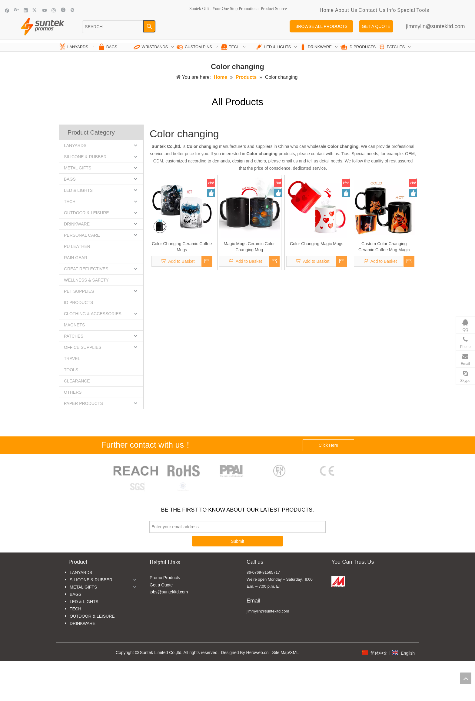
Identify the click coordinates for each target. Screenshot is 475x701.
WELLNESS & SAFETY (86, 280)
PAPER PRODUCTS (83, 403)
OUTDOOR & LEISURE (86, 212)
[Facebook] (7, 10)
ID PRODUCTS (78, 302)
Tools (423, 10)
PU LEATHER (77, 246)
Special (406, 10)
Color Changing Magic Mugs (317, 243)
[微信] (72, 10)
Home (327, 10)
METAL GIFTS (77, 167)
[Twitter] (35, 10)
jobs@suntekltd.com (169, 591)
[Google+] (16, 10)
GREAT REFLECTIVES (86, 268)
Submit (237, 541)
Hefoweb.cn (257, 652)
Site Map (280, 652)
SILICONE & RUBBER (85, 156)
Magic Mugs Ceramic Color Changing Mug (249, 246)
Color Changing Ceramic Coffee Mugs (182, 246)
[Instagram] (54, 10)
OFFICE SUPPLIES (82, 347)
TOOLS (71, 369)
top (465, 678)
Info (391, 10)
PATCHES (73, 336)
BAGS (70, 179)
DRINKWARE (77, 224)
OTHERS (72, 392)
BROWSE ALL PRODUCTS (321, 26)
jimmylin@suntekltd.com (435, 26)
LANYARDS (75, 145)
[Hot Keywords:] (149, 26)
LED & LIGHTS (78, 190)
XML (294, 652)
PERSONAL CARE (82, 235)
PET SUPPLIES (79, 291)
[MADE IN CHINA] (338, 581)
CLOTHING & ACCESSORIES (92, 313)
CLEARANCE (77, 381)
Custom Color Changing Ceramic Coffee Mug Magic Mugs (384, 247)
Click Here (328, 445)
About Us (346, 10)
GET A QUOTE (376, 26)
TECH (69, 201)
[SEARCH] (113, 26)
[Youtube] (44, 10)
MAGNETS (74, 324)
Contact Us (372, 10)
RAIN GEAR (75, 257)
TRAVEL (72, 358)
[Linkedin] (26, 10)
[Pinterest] (63, 10)
